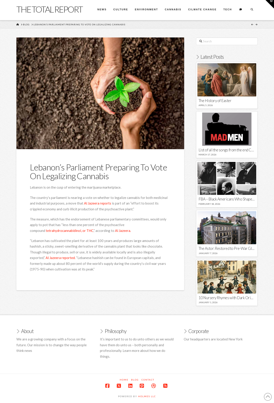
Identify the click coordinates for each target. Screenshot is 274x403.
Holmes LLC (147, 396)
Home (124, 379)
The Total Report (49, 9)
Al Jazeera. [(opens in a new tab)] (123, 231)
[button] (269, 4)
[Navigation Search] (252, 10)
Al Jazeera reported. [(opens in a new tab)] (60, 258)
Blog (135, 379)
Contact (147, 379)
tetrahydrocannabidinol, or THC (69, 231)
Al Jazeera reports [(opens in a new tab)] (97, 203)
